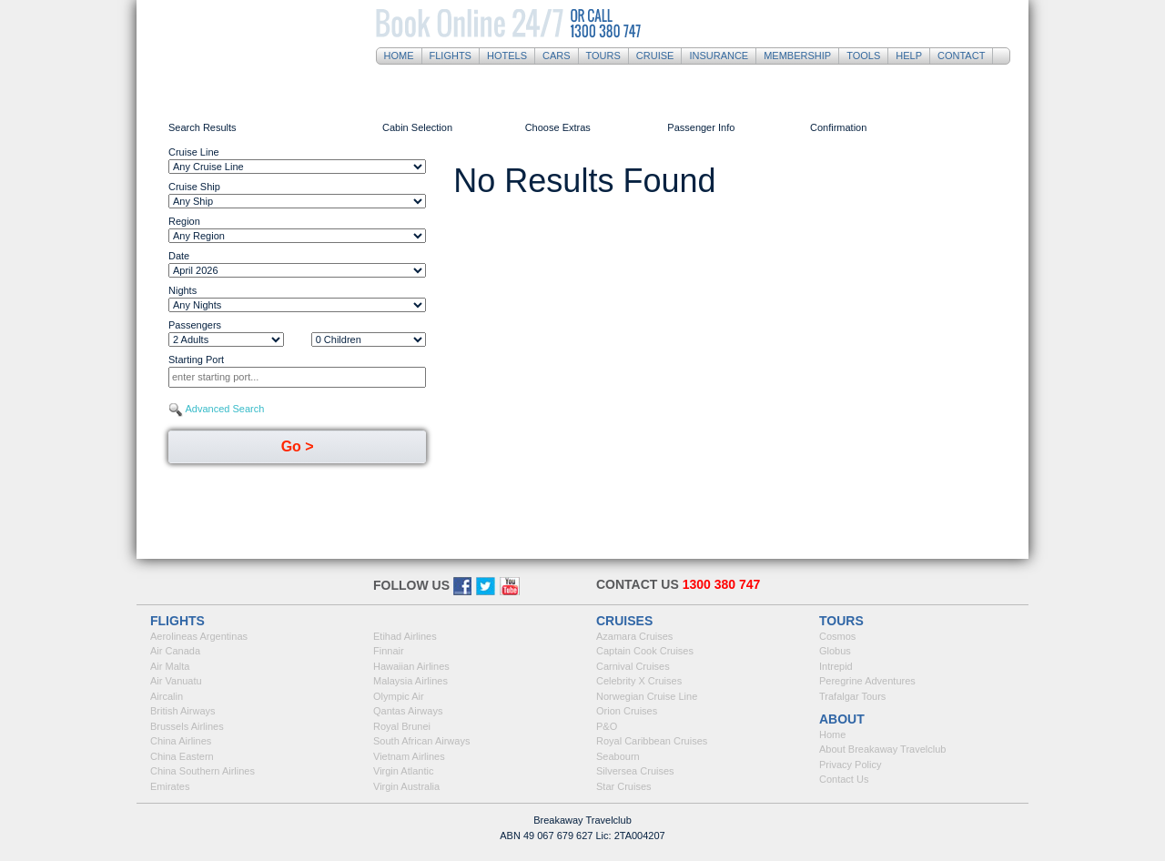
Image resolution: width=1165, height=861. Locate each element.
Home (399, 55)
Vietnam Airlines (409, 756)
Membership (797, 55)
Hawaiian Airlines (411, 666)
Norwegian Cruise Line (646, 696)
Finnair (388, 650)
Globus (835, 650)
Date (178, 255)
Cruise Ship (194, 186)
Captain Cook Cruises (645, 650)
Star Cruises (624, 786)
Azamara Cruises (634, 636)
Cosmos (837, 636)
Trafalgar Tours (852, 696)
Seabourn (618, 756)
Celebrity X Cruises (639, 680)
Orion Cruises (626, 710)
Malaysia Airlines (410, 680)
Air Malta (169, 666)
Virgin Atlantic (403, 770)
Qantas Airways (407, 710)
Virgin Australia (406, 786)
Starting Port (196, 359)
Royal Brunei (402, 726)
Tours (603, 55)
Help (909, 55)
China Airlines (180, 740)
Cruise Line (193, 152)
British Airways (183, 710)
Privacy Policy (850, 764)
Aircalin (166, 696)
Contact (961, 55)
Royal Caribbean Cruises (651, 740)
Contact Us (843, 779)
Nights (182, 290)
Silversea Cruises (635, 770)
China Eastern (182, 756)
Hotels (507, 55)
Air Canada (175, 650)
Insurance (718, 55)
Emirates (169, 786)
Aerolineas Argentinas (199, 636)
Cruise (655, 55)
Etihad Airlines (405, 636)
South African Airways (421, 740)
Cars (556, 55)
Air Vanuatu (176, 680)
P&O (606, 726)
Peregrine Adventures (867, 680)
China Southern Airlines (202, 770)
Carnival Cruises (633, 666)
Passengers (194, 324)
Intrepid (836, 666)
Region (184, 221)
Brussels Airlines (187, 726)
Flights (450, 55)
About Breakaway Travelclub (882, 749)
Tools (863, 55)
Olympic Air (398, 696)
